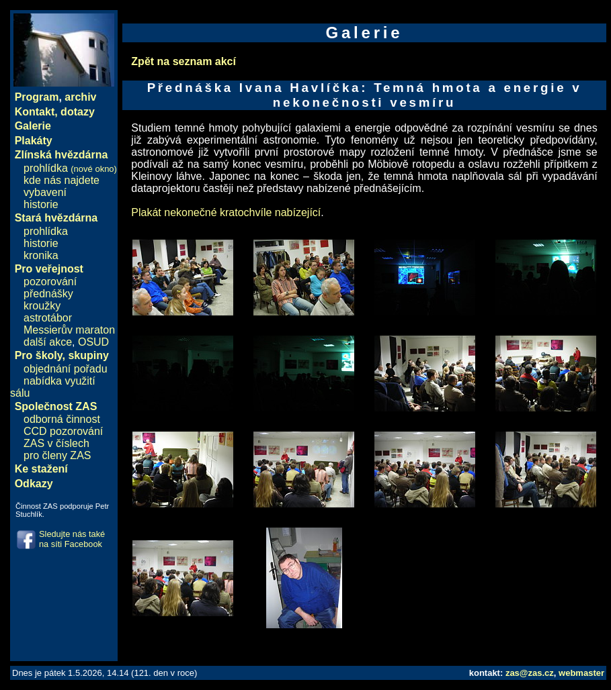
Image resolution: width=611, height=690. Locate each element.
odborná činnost (62, 419)
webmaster (581, 673)
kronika (41, 255)
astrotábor (48, 318)
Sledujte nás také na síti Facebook (72, 539)
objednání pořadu (66, 369)
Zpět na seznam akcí (183, 61)
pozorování (50, 281)
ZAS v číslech (56, 443)
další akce (48, 342)
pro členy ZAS (57, 455)
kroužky (42, 305)
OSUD (93, 342)
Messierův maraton (69, 330)
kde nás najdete (61, 180)
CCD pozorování (63, 431)
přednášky (48, 293)
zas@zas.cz (529, 673)
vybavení (45, 192)
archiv (80, 97)
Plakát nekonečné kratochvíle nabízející (226, 212)
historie (41, 204)
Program (37, 97)
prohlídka (70, 168)
